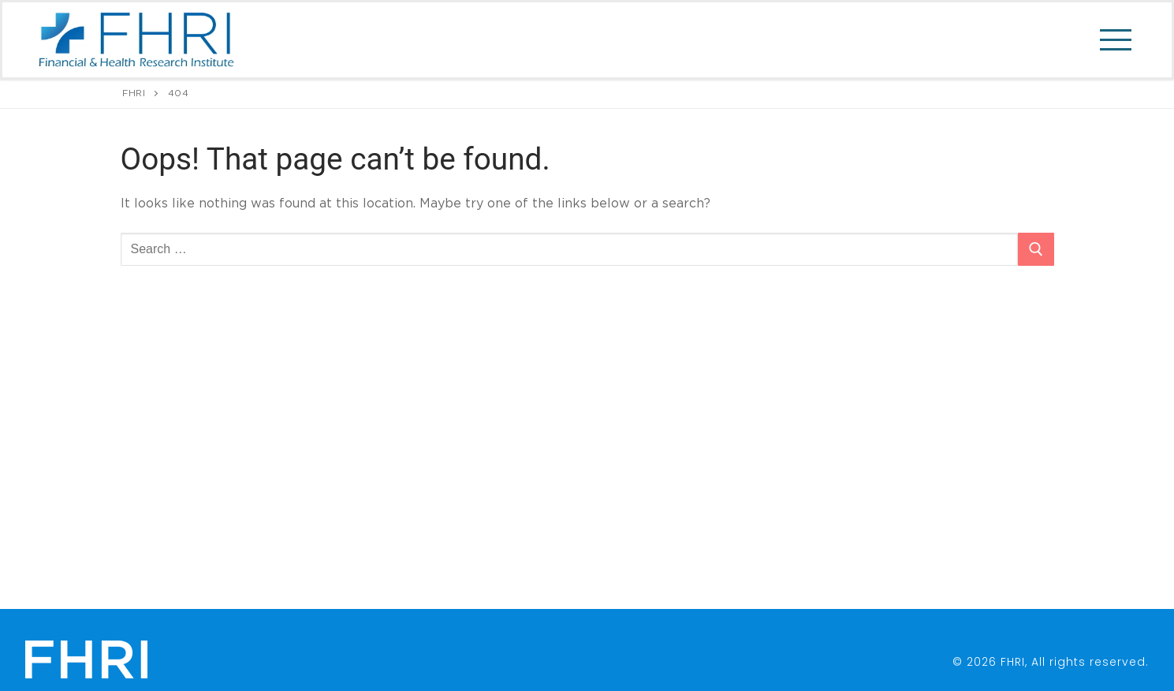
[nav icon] (1112, 40)
